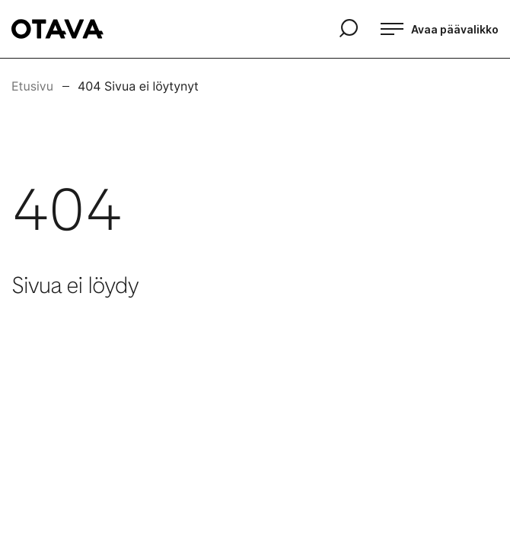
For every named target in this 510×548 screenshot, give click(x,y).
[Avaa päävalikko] (440, 29)
